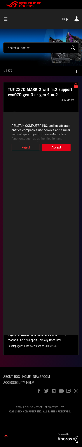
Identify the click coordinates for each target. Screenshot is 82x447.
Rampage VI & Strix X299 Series (27, 345)
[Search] (41, 47)
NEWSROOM (41, 377)
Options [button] (76, 71)
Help (65, 19)
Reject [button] (24, 147)
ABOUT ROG (11, 377)
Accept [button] (58, 147)
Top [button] (6, 436)
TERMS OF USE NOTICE (29, 407)
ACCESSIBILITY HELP (18, 383)
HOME (26, 377)
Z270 (9, 71)
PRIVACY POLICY (54, 407)
